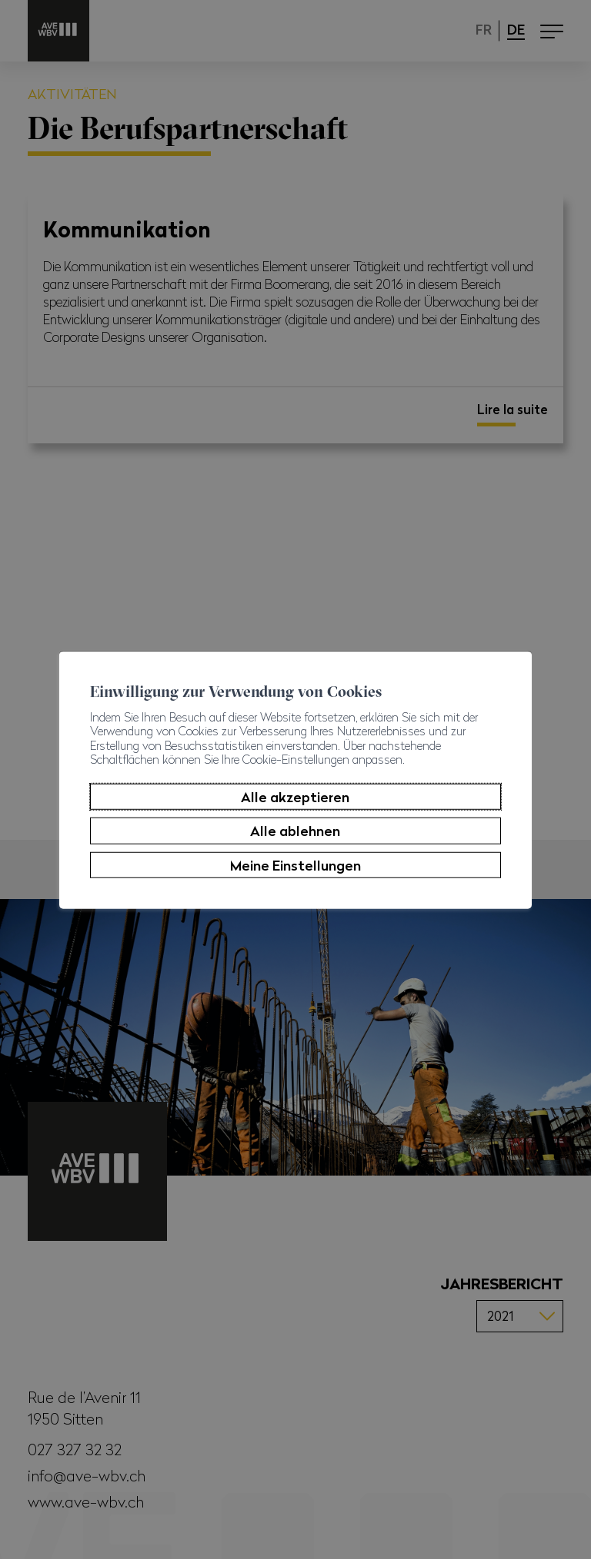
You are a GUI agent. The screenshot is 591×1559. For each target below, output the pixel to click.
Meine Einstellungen (295, 865)
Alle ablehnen (295, 831)
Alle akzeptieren (295, 797)
